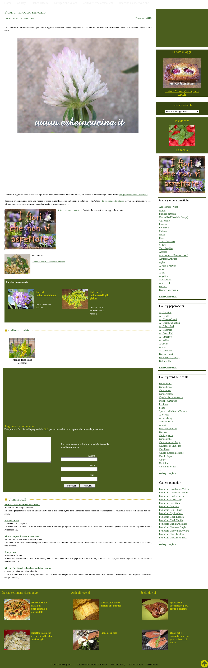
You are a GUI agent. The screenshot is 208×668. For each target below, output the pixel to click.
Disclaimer (152, 664)
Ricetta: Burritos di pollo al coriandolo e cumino (27, 568)
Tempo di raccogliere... (61, 664)
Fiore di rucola (11, 520)
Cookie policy (136, 664)
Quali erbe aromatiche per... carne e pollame (179, 605)
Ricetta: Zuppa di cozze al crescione (21, 536)
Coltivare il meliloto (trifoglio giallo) (99, 295)
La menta (182, 150)
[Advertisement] (77, 162)
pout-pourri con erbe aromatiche (132, 194)
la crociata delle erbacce (113, 201)
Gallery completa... (168, 296)
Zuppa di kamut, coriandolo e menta (48, 261)
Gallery (21, 3)
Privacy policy (118, 664)
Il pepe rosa (10, 552)
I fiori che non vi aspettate (70, 210)
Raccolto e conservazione (134, 3)
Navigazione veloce (65, 3)
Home (8, 3)
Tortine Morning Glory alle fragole (182, 92)
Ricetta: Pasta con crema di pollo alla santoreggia (41, 635)
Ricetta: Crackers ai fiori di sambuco (22, 504)
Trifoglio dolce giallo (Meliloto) (22, 360)
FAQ (46, 429)
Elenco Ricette (40, 3)
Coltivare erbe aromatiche (98, 3)
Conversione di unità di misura (92, 664)
